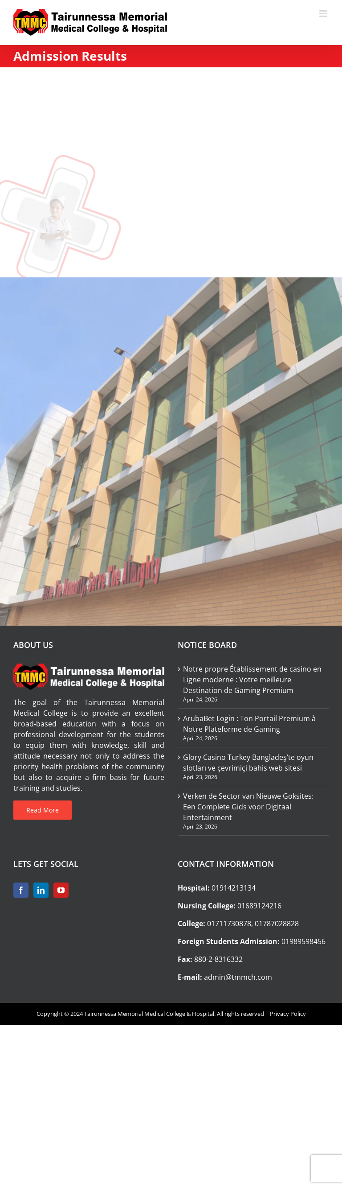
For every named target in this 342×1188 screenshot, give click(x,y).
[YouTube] (61, 890)
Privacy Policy (288, 1014)
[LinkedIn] (41, 890)
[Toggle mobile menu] (324, 13)
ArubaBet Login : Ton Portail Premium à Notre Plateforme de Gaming (249, 724)
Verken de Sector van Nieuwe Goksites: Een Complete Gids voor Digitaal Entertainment (248, 806)
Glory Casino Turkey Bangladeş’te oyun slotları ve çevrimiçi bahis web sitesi (248, 762)
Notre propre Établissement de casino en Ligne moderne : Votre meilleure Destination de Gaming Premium (252, 679)
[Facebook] (20, 890)
